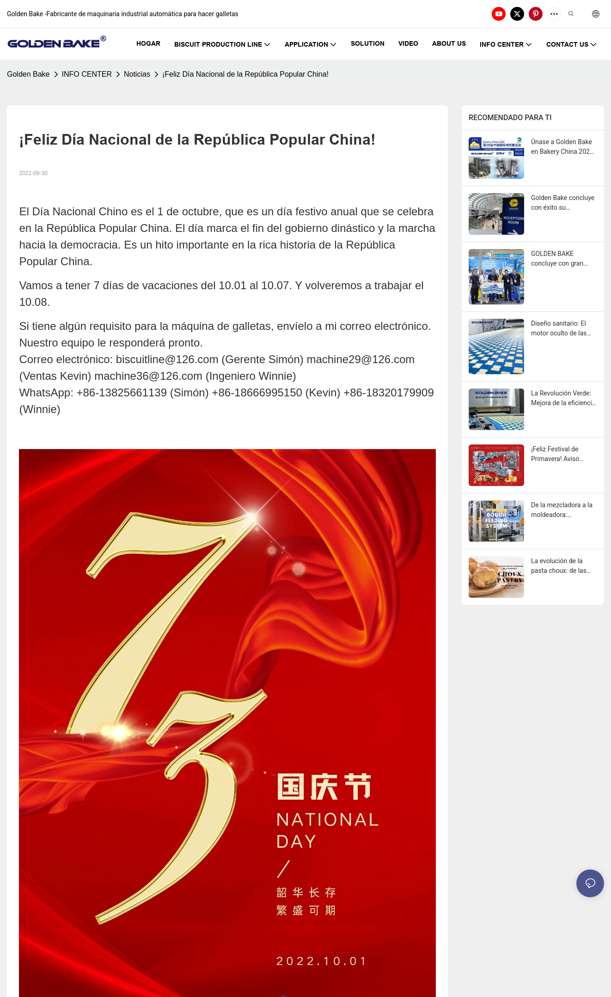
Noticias (137, 74)
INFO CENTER (87, 74)
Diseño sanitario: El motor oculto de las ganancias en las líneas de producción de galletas (561, 329)
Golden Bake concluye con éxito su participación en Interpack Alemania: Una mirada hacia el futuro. (562, 203)
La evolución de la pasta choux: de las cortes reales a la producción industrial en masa (561, 566)
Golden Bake (28, 74)
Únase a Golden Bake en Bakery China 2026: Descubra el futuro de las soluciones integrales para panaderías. (563, 147)
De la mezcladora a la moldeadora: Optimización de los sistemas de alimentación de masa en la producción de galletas (563, 510)
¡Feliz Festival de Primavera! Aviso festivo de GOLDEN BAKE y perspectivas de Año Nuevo (560, 454)
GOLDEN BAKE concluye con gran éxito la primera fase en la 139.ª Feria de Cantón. (560, 259)
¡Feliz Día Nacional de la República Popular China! (245, 74)
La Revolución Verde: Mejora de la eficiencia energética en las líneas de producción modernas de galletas (563, 398)
